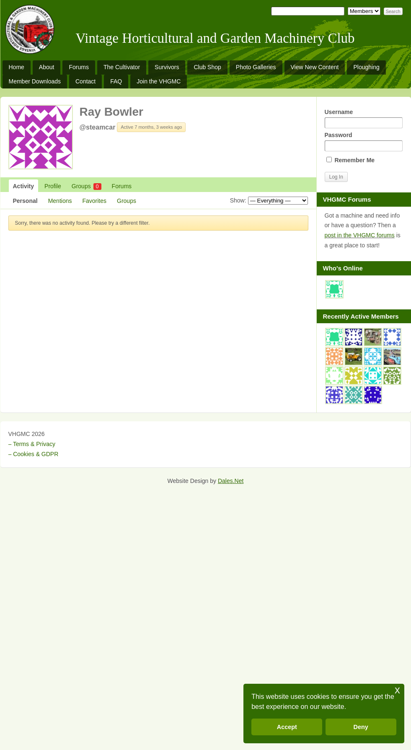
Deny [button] (361, 727)
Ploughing (366, 67)
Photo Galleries (256, 67)
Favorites (94, 200)
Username (364, 118)
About (46, 67)
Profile (52, 186)
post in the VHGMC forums (360, 235)
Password (364, 141)
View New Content (315, 67)
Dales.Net (230, 481)
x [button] (397, 690)
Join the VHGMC (159, 81)
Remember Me (350, 160)
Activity (23, 186)
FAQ (116, 81)
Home (16, 67)
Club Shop (207, 67)
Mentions (60, 200)
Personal (25, 200)
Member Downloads (35, 81)
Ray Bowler (112, 111)
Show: (238, 200)
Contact (85, 81)
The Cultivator (121, 67)
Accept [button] (287, 727)
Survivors (167, 67)
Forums (78, 67)
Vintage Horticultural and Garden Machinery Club (215, 38)
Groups (86, 186)
